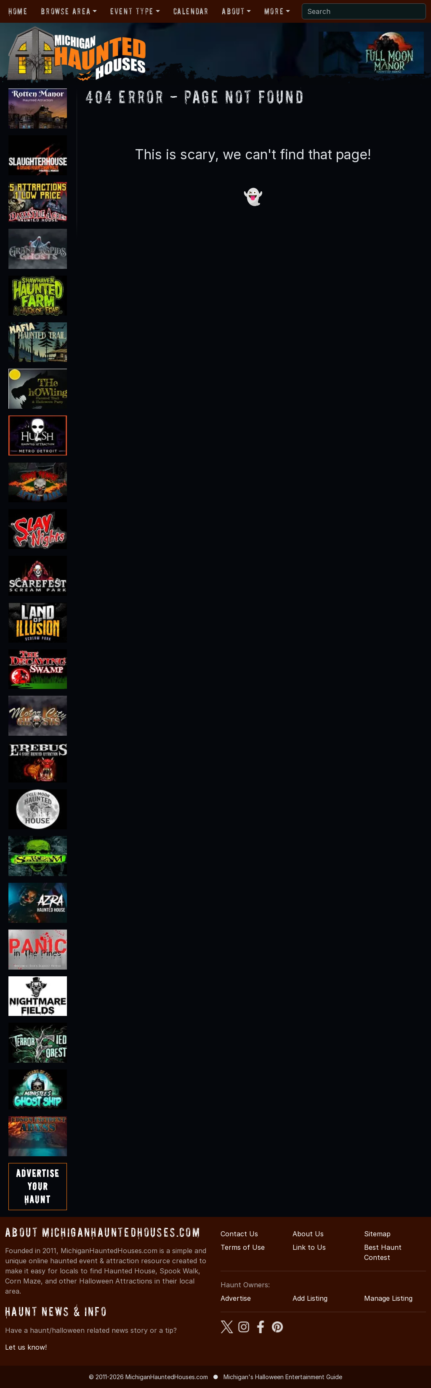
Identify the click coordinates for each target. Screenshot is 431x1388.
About (233, 11)
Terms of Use (243, 1247)
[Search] (364, 11)
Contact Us (239, 1234)
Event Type (132, 11)
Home (17, 11)
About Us (308, 1234)
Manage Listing (388, 1298)
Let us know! (26, 1347)
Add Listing (310, 1298)
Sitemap (377, 1234)
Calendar (191, 11)
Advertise (236, 1298)
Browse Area (65, 11)
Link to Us (309, 1247)
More (274, 11)
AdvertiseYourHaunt (37, 1186)
